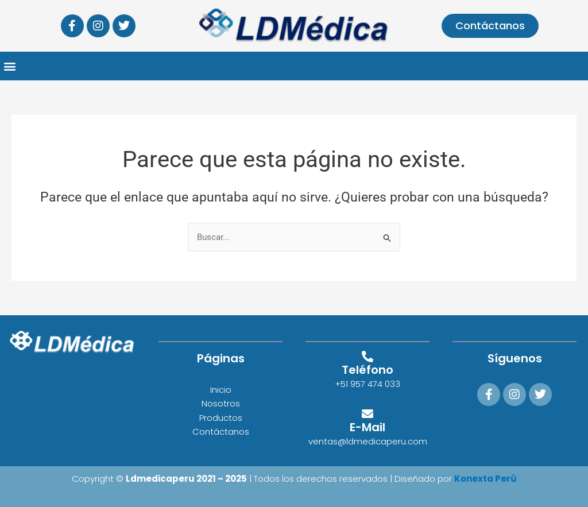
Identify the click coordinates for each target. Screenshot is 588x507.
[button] (9, 66)
